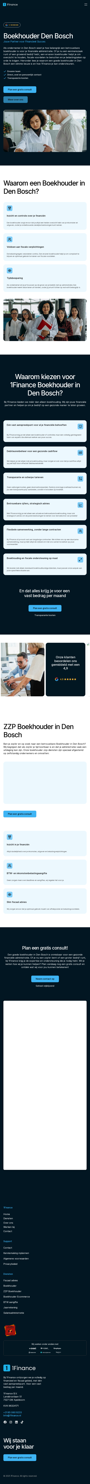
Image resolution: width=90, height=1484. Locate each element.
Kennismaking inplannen (16, 1253)
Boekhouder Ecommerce (16, 1296)
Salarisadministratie (13, 1312)
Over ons (8, 1222)
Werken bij (8, 1227)
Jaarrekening (10, 1307)
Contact (7, 1231)
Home (6, 1214)
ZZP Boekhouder (12, 1291)
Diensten (8, 1218)
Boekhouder (9, 1285)
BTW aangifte (10, 1302)
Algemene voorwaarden (16, 1258)
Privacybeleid (10, 1264)
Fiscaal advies (10, 1280)
